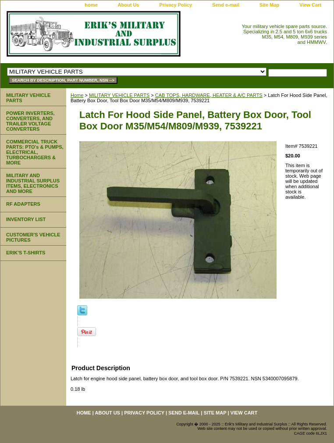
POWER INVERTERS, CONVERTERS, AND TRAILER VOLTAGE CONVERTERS (30, 121)
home (91, 4)
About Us (128, 4)
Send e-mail (225, 4)
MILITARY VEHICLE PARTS (119, 95)
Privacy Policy (175, 4)
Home (77, 95)
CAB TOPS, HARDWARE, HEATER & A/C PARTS (209, 95)
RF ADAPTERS (23, 204)
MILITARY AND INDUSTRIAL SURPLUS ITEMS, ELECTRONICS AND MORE (33, 183)
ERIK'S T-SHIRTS (25, 252)
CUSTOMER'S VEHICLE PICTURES (33, 237)
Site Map (269, 4)
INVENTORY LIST (26, 219)
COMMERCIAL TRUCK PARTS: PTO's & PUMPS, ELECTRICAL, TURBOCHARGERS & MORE (35, 152)
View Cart (310, 4)
